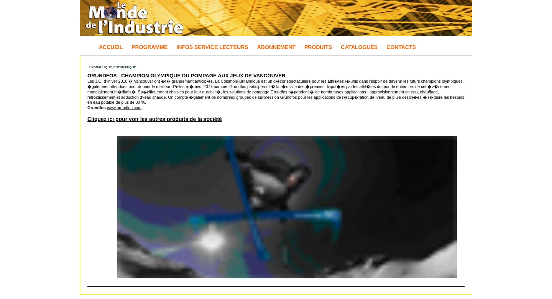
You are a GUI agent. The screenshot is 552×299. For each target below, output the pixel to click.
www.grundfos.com (124, 107)
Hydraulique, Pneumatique (112, 67)
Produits (318, 47)
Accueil (111, 47)
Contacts (401, 47)
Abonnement (276, 47)
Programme (149, 47)
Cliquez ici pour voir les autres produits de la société (154, 119)
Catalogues (359, 47)
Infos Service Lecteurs (212, 47)
